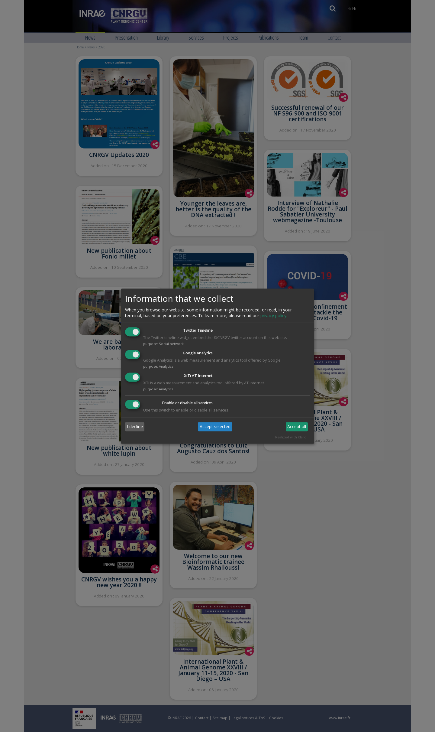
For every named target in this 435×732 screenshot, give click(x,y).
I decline (135, 427)
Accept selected (215, 427)
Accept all (296, 427)
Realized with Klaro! (291, 437)
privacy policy (273, 316)
